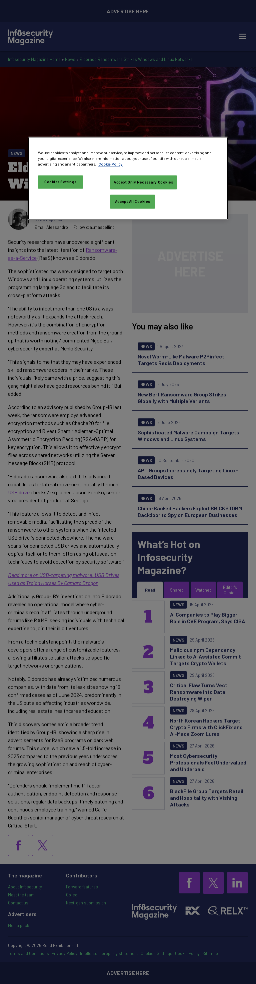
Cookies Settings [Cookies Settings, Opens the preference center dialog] (60, 182)
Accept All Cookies (132, 202)
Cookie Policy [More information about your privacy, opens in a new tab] (110, 164)
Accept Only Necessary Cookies (143, 182)
